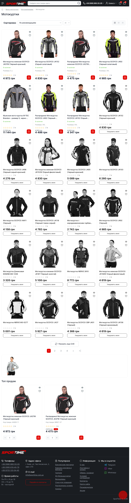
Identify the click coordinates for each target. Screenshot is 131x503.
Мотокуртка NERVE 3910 (78, 271)
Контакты (84, 481)
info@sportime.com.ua (35, 475)
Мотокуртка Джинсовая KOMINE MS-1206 (13, 272)
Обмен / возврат (87, 473)
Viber (108, 468)
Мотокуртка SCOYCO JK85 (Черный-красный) (78, 170)
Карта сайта (85, 484)
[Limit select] (67, 23)
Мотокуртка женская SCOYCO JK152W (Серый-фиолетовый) (48, 170)
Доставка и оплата (84, 469)
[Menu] (2, 3)
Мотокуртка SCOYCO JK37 (46, 322)
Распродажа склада (64, 486)
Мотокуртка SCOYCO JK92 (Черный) (110, 221)
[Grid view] (115, 23)
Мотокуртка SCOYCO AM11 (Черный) (15, 221)
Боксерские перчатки (64, 465)
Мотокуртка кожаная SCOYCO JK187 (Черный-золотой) (48, 272)
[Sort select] (40, 22)
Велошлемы (60, 479)
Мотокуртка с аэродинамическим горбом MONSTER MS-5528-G (79, 221)
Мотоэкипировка (27, 9)
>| (80, 351)
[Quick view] (30, 32)
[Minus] (5, 438)
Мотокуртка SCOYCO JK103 (111, 169)
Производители (86, 487)
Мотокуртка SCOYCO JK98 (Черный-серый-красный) (14, 170)
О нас (82, 465)
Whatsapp (110, 472)
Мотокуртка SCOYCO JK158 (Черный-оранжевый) (111, 323)
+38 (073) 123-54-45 (10, 470)
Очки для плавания (63, 482)
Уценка (58, 489)
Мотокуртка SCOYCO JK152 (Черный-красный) (111, 117)
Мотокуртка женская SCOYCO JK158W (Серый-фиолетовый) (112, 272)
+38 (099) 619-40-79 (10, 467)
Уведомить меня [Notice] (113, 131)
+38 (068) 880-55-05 (10, 464)
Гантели (58, 473)
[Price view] (123, 23)
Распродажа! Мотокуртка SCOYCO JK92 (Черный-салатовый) (46, 117)
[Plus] (14, 438)
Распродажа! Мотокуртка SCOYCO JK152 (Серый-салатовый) (78, 117)
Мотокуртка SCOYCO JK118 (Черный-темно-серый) (47, 221)
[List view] (119, 23)
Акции (82, 490)
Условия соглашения (85, 477)
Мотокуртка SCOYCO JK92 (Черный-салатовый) (110, 63)
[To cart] (29, 77)
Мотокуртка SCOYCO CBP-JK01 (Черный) (80, 323)
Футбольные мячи (63, 476)
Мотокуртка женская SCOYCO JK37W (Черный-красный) (16, 63)
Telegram (109, 465)
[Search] (79, 3)
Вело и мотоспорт (12, 9)
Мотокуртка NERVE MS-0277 (15, 322)
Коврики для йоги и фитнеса (63, 469)
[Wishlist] (30, 35)
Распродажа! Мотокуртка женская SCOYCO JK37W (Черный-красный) (78, 63)
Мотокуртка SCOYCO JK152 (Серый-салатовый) (47, 63)
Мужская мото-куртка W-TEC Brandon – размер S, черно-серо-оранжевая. (16, 117)
